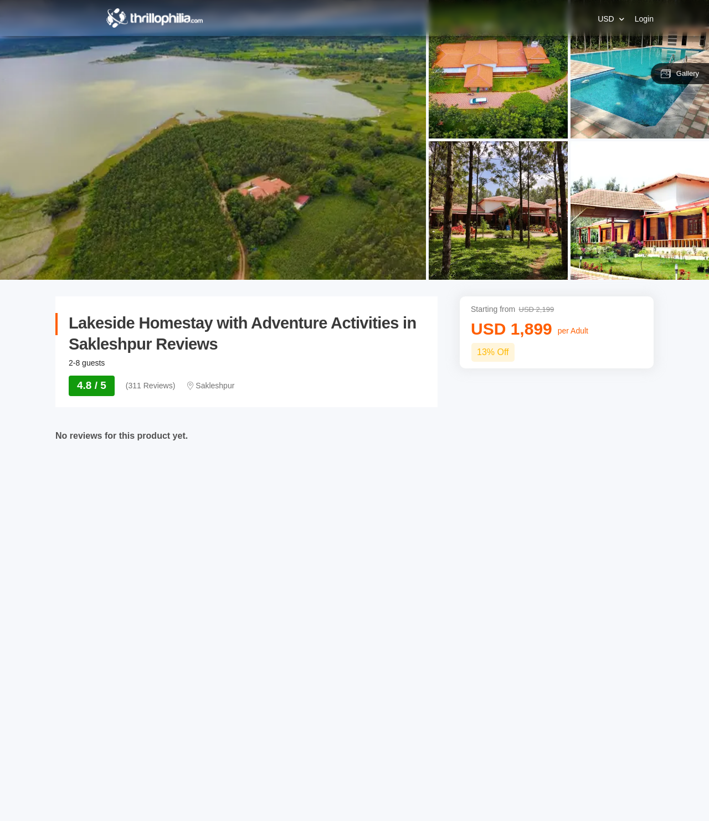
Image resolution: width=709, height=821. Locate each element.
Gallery (680, 74)
